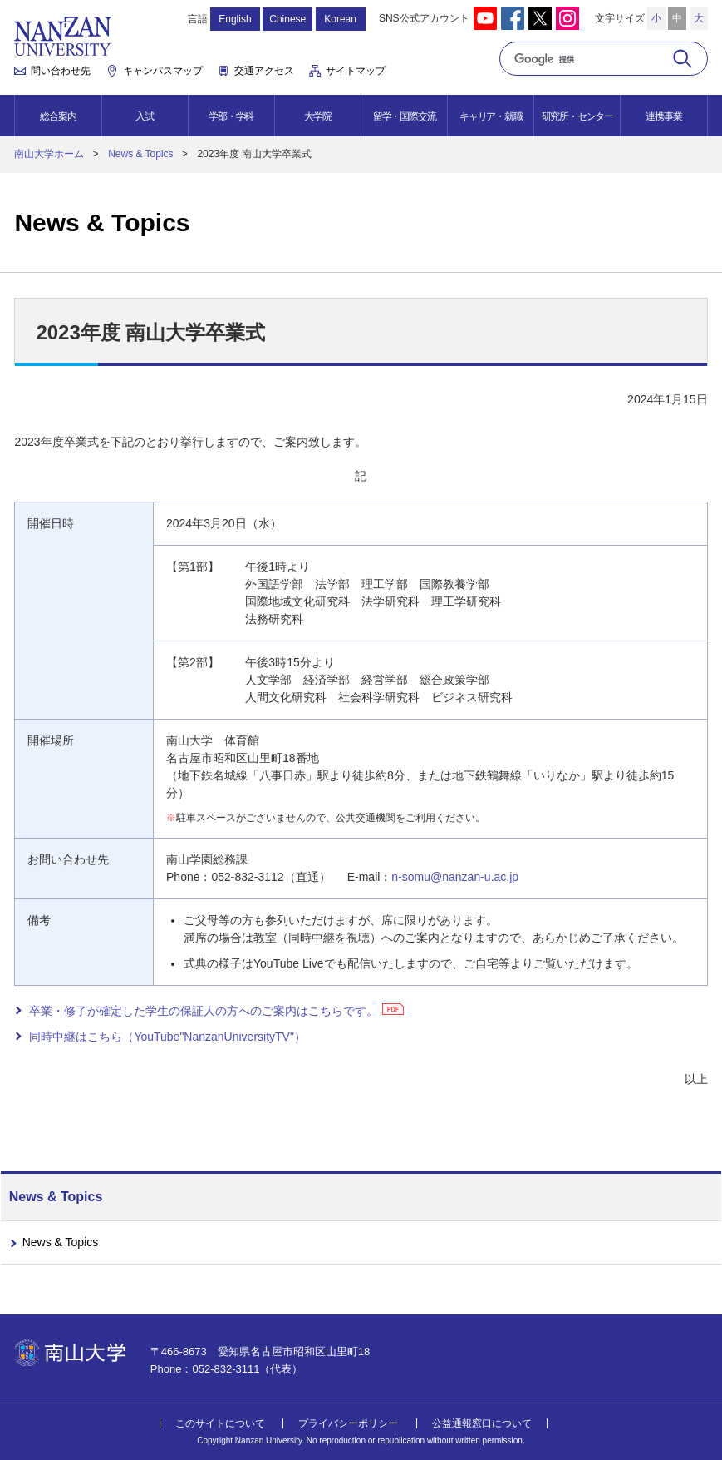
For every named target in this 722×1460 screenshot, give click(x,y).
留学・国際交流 (404, 116)
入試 (144, 116)
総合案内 (58, 116)
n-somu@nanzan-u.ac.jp (454, 876)
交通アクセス (264, 71)
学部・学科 (231, 116)
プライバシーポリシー (348, 1423)
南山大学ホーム (49, 154)
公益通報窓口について (482, 1423)
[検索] (584, 59)
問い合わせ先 (61, 71)
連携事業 (663, 116)
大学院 (317, 116)
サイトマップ (356, 71)
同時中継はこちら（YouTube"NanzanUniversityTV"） (167, 1036)
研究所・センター (577, 116)
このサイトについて (220, 1423)
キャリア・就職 (491, 116)
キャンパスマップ (163, 71)
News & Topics (140, 154)
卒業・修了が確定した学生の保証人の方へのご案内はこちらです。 (203, 1010)
